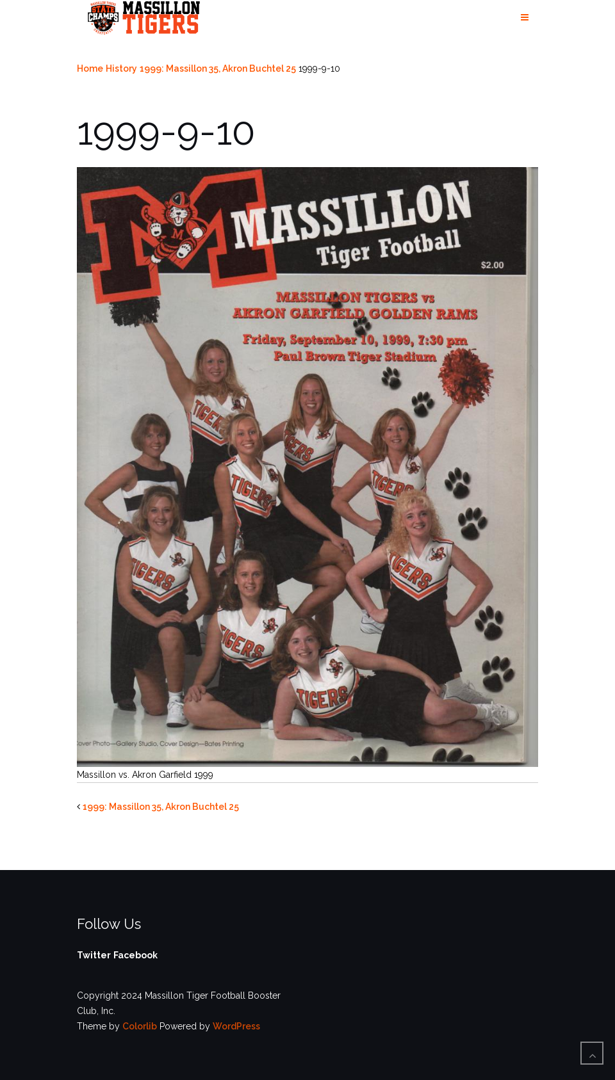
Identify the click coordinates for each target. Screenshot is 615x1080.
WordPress (236, 1026)
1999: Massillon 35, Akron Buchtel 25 (218, 68)
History (121, 68)
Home (90, 68)
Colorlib (139, 1026)
